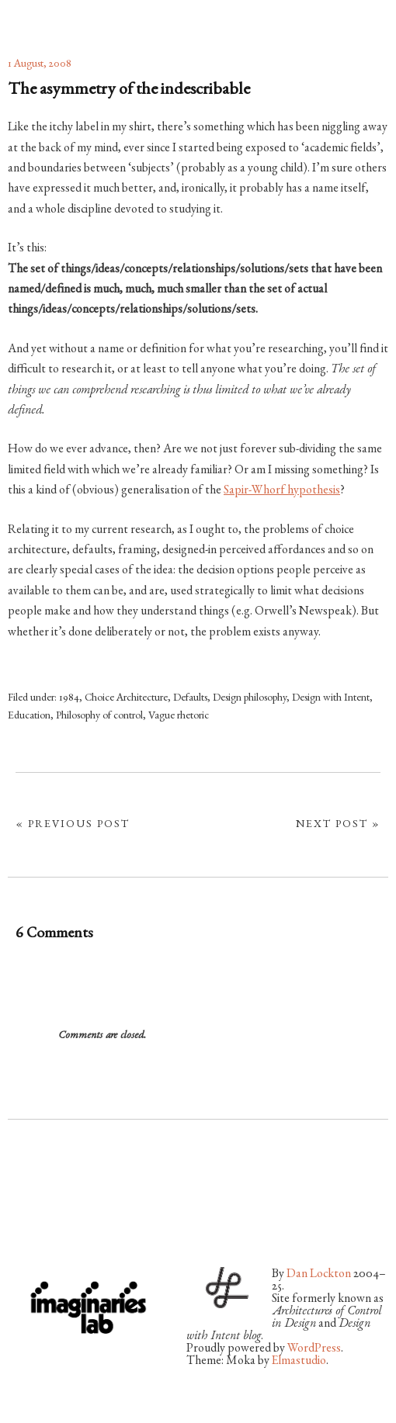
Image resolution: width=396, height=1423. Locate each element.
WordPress (314, 1349)
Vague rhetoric (178, 716)
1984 (69, 698)
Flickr (60, 1216)
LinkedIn (142, 1216)
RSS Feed (184, 1216)
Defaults (190, 698)
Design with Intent (331, 698)
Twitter (19, 1216)
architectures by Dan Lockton (85, 17)
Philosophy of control (99, 716)
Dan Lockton (319, 1275)
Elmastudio (299, 1361)
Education (29, 716)
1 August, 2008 (39, 64)
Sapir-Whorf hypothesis (282, 491)
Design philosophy (250, 698)
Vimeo (101, 1216)
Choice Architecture (126, 698)
